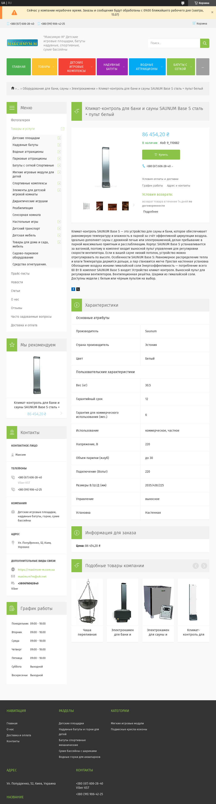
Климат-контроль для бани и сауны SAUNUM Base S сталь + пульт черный (37, 405)
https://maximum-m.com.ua (36, 569)
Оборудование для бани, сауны (46, 89)
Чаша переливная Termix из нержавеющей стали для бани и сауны (87, 632)
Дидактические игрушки (30, 201)
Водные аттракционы (146, 67)
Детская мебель (24, 235)
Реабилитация (23, 208)
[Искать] (204, 43)
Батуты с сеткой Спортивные (33, 165)
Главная (18, 67)
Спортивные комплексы (30, 183)
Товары (44, 67)
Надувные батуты (112, 67)
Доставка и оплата (24, 325)
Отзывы (16, 308)
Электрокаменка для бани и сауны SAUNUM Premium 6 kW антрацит (123, 632)
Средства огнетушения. (30, 264)
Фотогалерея (20, 120)
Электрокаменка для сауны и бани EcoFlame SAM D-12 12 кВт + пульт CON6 (158, 632)
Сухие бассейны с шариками (78, 751)
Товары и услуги (23, 129)
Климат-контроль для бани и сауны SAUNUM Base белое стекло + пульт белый (193, 632)
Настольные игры (25, 222)
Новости (17, 282)
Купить (163, 154)
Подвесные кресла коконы (129, 729)
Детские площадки (26, 138)
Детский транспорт (26, 228)
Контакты (13, 741)
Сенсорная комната (27, 215)
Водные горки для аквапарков (79, 757)
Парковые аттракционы (30, 158)
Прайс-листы (20, 274)
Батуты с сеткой (180, 67)
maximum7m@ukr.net (32, 576)
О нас (15, 299)
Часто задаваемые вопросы (31, 317)
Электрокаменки (83, 89)
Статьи (15, 291)
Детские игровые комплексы (76, 67)
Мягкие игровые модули (127, 723)
